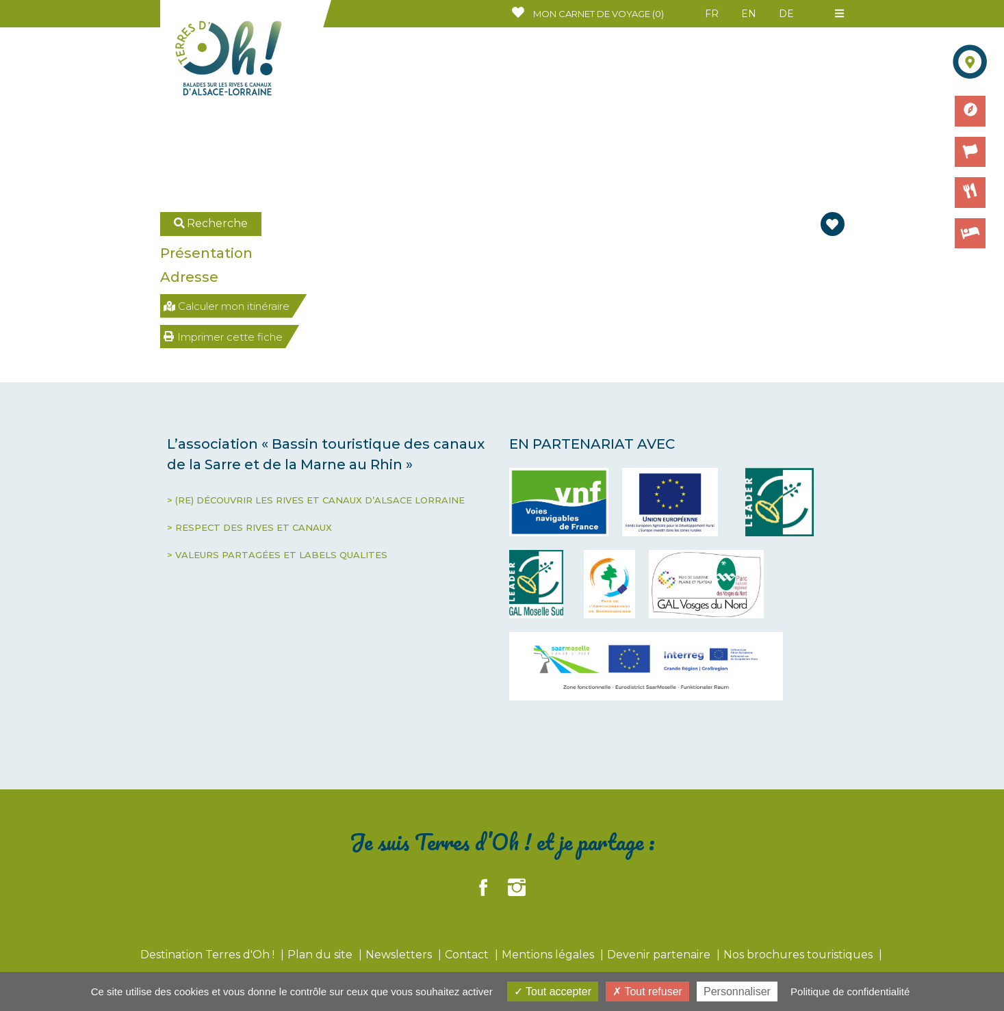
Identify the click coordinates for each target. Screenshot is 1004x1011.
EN (748, 14)
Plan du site (321, 954)
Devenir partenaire (660, 954)
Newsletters (400, 954)
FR (712, 14)
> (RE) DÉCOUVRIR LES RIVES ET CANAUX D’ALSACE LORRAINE (316, 500)
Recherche (211, 223)
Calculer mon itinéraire (227, 306)
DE (786, 14)
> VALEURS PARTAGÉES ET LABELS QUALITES (277, 554)
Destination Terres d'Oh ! (208, 954)
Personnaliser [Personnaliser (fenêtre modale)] (737, 991)
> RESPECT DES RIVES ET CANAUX (249, 527)
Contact (468, 954)
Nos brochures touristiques (799, 954)
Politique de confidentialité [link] (850, 991)
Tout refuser (647, 991)
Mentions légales (549, 954)
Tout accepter (552, 991)
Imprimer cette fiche (223, 336)
